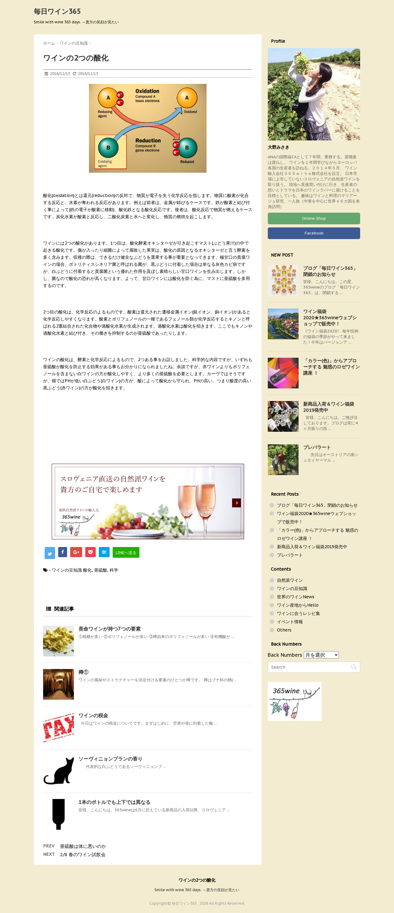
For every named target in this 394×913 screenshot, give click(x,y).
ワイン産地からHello (298, 605)
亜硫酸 (100, 570)
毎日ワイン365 (57, 11)
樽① (83, 672)
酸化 (87, 570)
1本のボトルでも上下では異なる (114, 802)
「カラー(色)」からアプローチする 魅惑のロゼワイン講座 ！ (331, 367)
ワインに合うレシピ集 (298, 613)
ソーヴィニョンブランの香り (110, 759)
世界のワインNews (295, 597)
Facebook (314, 233)
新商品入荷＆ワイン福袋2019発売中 (312, 546)
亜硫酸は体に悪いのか (83, 846)
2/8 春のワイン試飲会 (83, 854)
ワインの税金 (93, 715)
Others (284, 630)
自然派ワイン (290, 580)
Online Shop (314, 218)
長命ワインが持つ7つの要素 (109, 629)
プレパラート (317, 447)
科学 (114, 570)
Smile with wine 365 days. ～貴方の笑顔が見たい (197, 889)
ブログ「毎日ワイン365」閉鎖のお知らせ (330, 271)
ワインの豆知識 (67, 570)
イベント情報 (290, 621)
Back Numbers (285, 655)
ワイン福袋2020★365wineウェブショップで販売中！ (330, 318)
